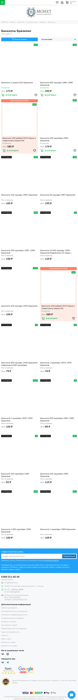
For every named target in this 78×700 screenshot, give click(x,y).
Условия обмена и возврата (12, 618)
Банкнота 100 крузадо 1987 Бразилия (19, 195)
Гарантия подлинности (10, 632)
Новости (4, 635)
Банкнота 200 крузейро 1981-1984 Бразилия (18, 251)
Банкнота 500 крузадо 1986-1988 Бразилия (56, 83)
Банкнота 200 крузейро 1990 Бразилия (54, 139)
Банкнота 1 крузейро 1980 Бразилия (57, 529)
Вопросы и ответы (8, 621)
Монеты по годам (8, 642)
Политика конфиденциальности (14, 615)
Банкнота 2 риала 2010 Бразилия (17, 82)
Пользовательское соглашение (14, 611)
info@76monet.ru (11, 583)
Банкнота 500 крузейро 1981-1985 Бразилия (57, 419)
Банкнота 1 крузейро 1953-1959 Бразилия (56, 364)
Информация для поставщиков (13, 628)
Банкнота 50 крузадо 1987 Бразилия (57, 195)
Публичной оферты (51, 560)
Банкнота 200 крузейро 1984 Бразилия (15, 475)
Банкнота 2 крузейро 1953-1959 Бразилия (17, 419)
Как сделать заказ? (9, 625)
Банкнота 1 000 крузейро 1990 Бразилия (16, 530)
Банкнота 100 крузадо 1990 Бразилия (19, 306)
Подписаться (69, 556)
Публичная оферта (9, 608)
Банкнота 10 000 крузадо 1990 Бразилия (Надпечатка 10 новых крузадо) (55, 251)
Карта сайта (6, 639)
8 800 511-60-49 (10, 577)
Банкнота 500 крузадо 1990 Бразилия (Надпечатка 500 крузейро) (19, 364)
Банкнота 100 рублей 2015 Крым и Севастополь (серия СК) (19, 139)
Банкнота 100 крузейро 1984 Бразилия (54, 475)
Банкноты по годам (9, 646)
